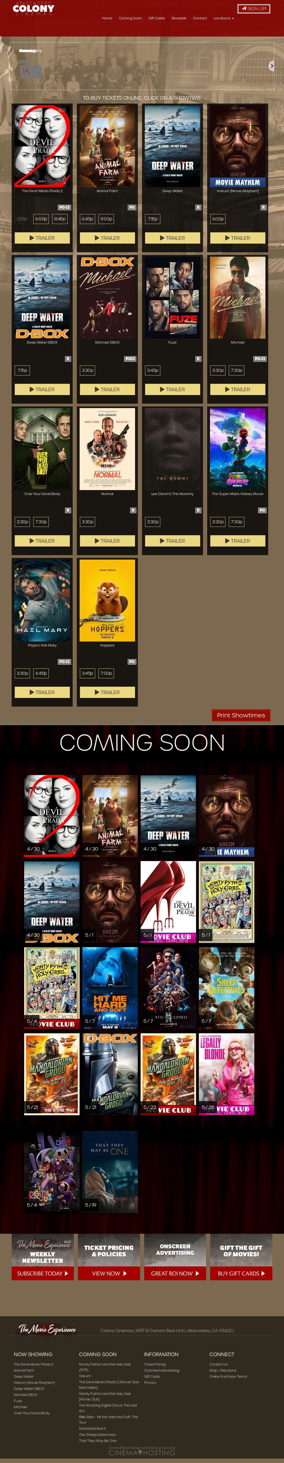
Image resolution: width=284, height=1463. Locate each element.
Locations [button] (257, 31)
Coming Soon (163, 31)
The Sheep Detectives (97, 1439)
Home (140, 31)
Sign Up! (254, 9)
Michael (20, 1411)
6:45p (87, 223)
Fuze (18, 1405)
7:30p (236, 375)
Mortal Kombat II (92, 1433)
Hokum (85, 1380)
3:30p (87, 375)
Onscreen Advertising (161, 1374)
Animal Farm (24, 1374)
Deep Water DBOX (29, 1393)
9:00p (106, 223)
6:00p (41, 223)
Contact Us (218, 1368)
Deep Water (24, 1381)
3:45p (152, 375)
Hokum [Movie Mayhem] (34, 1387)
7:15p (152, 223)
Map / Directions (222, 1374)
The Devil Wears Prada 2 (34, 1368)
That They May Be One (97, 1445)
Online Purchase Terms (228, 1381)
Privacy (150, 1387)
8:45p (59, 223)
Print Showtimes (241, 719)
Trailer (42, 242)
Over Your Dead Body (32, 1417)
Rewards (212, 31)
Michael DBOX (25, 1399)
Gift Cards (190, 31)
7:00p (106, 677)
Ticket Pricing (155, 1368)
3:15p (22, 223)
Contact (233, 31)
